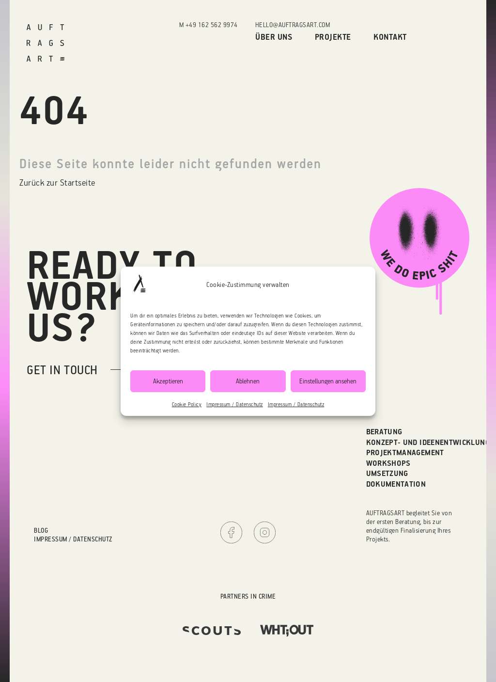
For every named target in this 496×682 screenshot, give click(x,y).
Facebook (231, 532)
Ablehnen (248, 381)
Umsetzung (387, 473)
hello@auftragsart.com (292, 24)
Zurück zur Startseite (57, 182)
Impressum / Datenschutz (234, 404)
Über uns (273, 37)
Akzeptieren (168, 381)
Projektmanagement (405, 452)
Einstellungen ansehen (327, 381)
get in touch (62, 370)
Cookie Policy (187, 404)
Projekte (333, 37)
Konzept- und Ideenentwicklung (428, 442)
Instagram (265, 532)
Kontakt (390, 37)
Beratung (384, 431)
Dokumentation (396, 484)
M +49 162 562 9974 (208, 24)
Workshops (388, 463)
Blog (41, 530)
